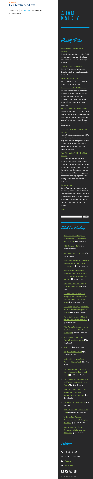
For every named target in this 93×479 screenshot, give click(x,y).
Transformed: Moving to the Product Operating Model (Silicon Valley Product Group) (76, 263)
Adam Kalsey (70, 16)
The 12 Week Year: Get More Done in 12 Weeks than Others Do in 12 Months (76, 382)
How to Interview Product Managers (73, 88)
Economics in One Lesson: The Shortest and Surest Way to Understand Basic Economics (74, 392)
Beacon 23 (67, 347)
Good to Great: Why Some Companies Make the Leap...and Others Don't (75, 430)
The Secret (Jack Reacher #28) (75, 402)
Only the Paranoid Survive (73, 352)
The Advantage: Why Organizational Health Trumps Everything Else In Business (76, 309)
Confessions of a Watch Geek (74, 253)
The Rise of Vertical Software (71, 66)
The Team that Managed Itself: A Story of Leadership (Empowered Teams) (75, 372)
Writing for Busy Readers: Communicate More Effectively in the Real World (76, 420)
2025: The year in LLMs (72, 246)
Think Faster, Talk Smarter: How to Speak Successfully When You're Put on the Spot (76, 330)
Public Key (69, 465)
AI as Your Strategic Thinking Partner (74, 108)
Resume (68, 461)
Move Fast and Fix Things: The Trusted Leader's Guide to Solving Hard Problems (75, 238)
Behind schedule (67, 185)
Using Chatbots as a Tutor (70, 78)
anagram (26, 10)
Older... (63, 209)
